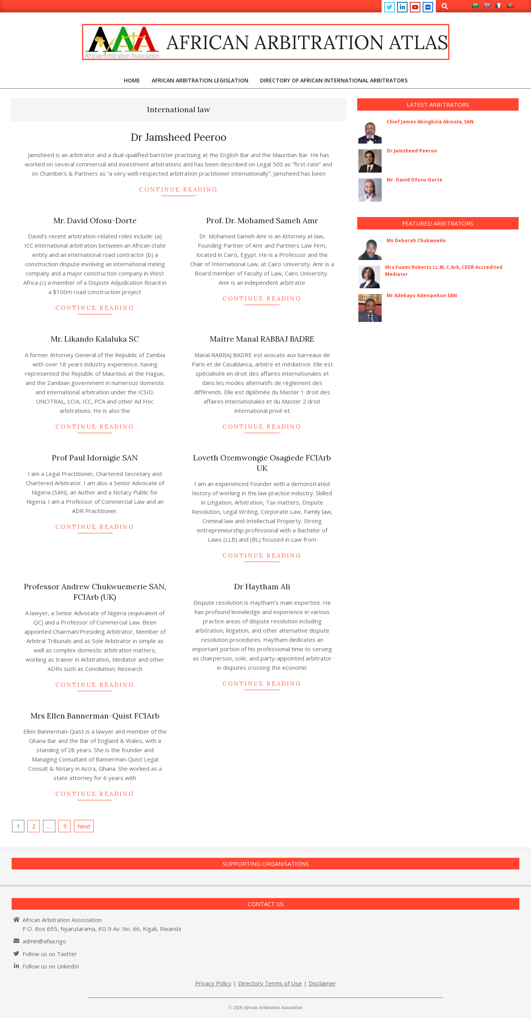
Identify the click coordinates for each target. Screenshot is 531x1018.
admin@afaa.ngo (44, 941)
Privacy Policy (213, 983)
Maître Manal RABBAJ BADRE (262, 339)
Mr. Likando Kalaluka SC (95, 339)
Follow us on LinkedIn (50, 966)
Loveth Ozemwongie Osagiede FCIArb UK (262, 463)
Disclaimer (322, 983)
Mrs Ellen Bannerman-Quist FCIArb (95, 715)
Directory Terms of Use (270, 983)
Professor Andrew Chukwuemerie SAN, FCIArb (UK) (95, 592)
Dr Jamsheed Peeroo (178, 137)
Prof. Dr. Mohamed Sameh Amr (262, 220)
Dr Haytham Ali (262, 586)
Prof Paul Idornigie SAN (95, 457)
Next (84, 826)
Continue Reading (178, 189)
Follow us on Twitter (49, 954)
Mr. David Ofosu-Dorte (95, 220)
